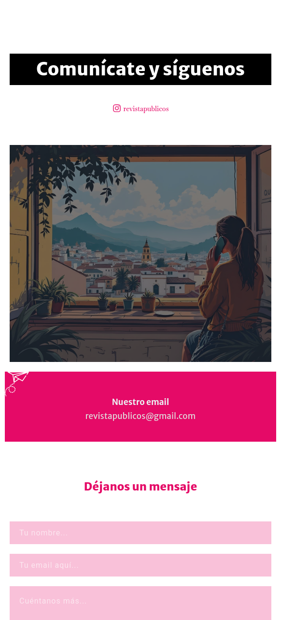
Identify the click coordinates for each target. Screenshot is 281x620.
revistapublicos (146, 108)
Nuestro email (140, 402)
